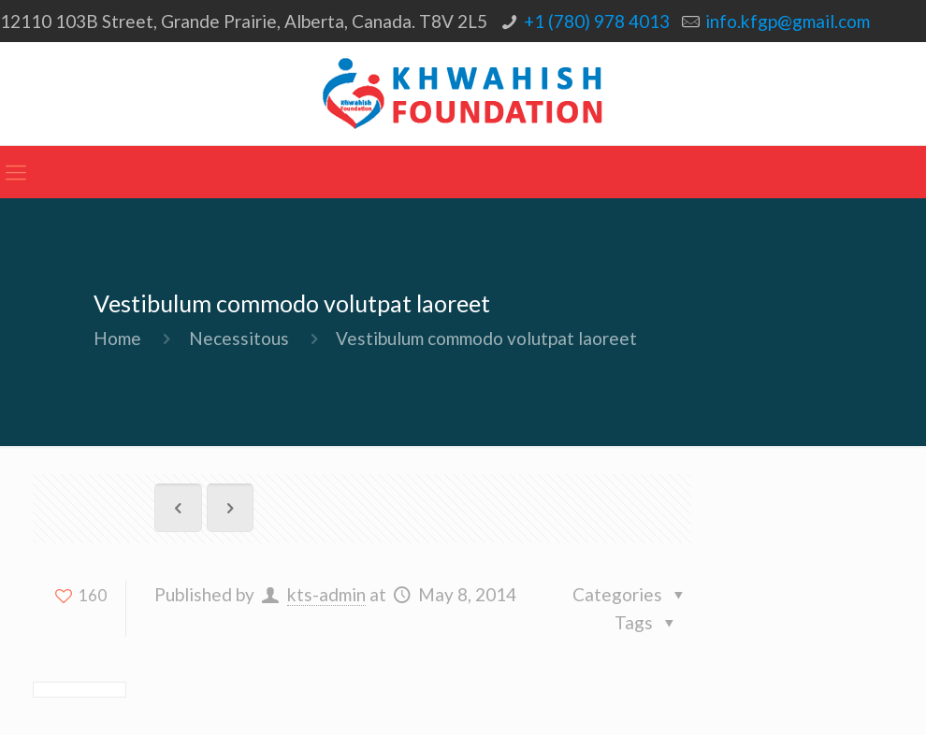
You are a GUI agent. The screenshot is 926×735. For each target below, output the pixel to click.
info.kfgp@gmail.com (787, 21)
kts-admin (326, 594)
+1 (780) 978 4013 (597, 21)
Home (117, 338)
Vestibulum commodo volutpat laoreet (486, 338)
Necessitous (239, 338)
